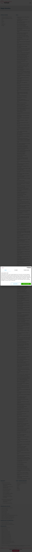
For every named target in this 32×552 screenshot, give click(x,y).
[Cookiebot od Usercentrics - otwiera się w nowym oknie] (27, 267)
